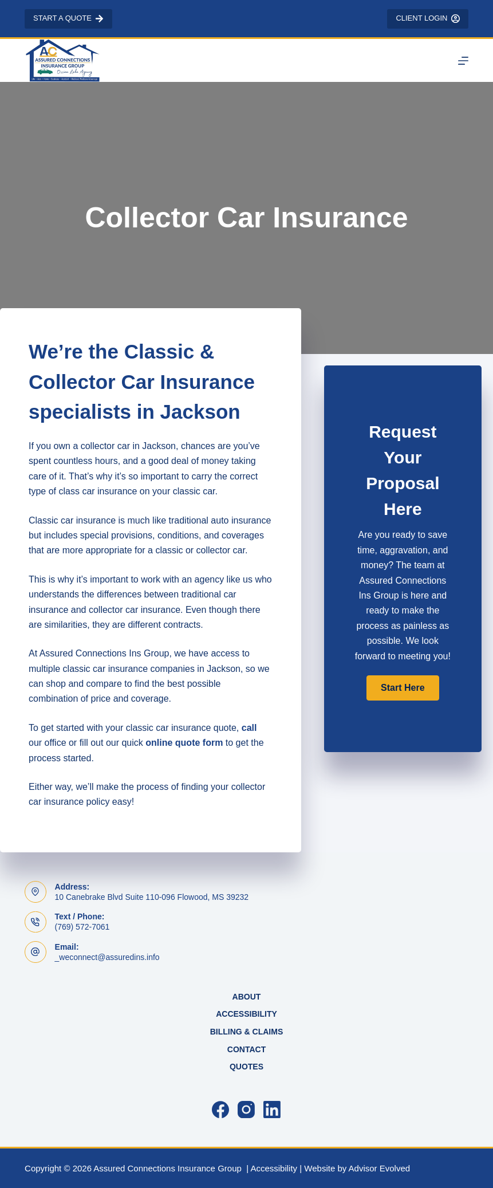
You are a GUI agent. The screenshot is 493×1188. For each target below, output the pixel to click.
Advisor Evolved (380, 1168)
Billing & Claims (246, 1031)
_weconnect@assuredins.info (107, 957)
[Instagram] (246, 1109)
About (246, 996)
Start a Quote (68, 18)
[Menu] (463, 61)
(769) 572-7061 (82, 926)
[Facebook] (220, 1109)
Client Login (428, 18)
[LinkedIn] (272, 1109)
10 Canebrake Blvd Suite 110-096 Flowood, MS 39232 (152, 897)
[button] (402, 688)
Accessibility (246, 1013)
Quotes (246, 1066)
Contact (246, 1049)
